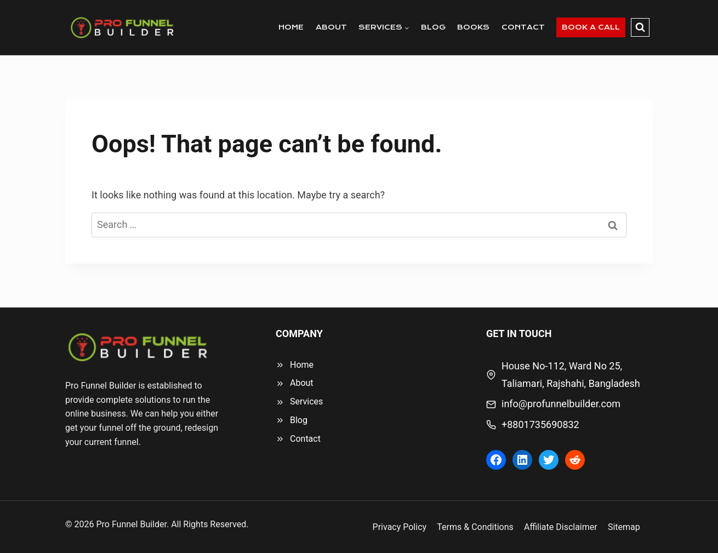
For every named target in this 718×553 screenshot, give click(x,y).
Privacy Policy (400, 527)
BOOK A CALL (591, 27)
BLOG (433, 27)
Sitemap (624, 527)
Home (302, 365)
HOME (291, 27)
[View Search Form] (640, 27)
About (302, 383)
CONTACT (523, 27)
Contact (305, 439)
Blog (298, 420)
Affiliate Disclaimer (560, 527)
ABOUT (331, 27)
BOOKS (473, 27)
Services (306, 401)
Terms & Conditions (475, 527)
